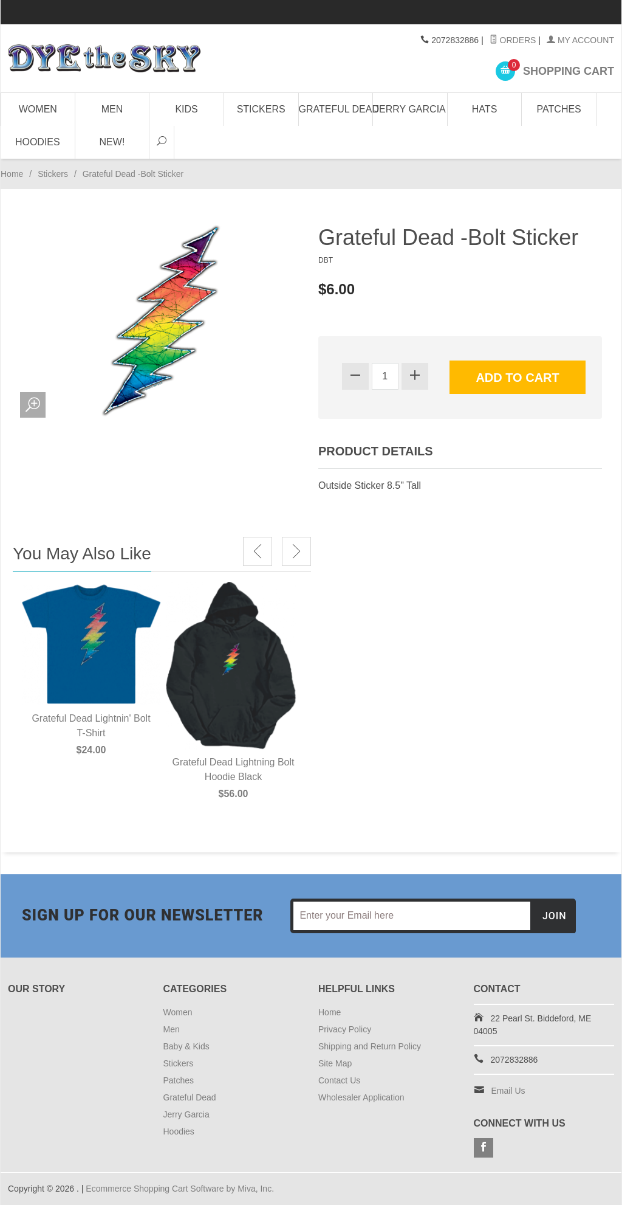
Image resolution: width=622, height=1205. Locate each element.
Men (112, 109)
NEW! (112, 142)
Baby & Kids (186, 1046)
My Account (580, 40)
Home (12, 174)
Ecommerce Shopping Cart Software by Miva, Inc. (180, 1188)
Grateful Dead (336, 109)
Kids (186, 109)
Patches (559, 109)
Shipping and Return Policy (369, 1046)
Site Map (335, 1063)
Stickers (261, 109)
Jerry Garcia (410, 109)
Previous (257, 551)
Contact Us (339, 1080)
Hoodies (37, 142)
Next (296, 551)
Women (38, 109)
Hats (484, 109)
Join (554, 916)
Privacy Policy (344, 1029)
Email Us (508, 1091)
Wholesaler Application (361, 1097)
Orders (513, 40)
